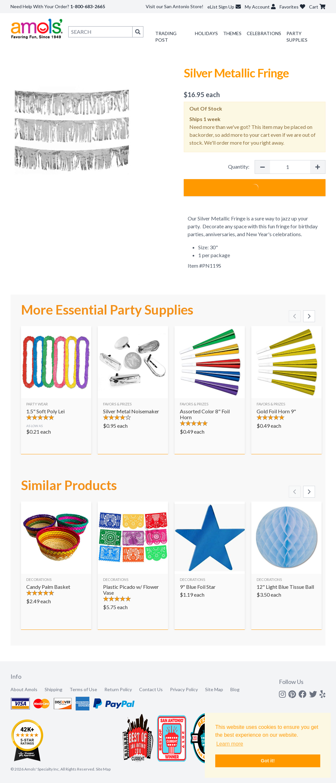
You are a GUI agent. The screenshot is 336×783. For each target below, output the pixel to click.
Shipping (53, 689)
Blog (235, 689)
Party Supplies (296, 37)
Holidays (206, 33)
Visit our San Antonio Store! (174, 6)
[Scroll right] (309, 316)
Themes (232, 33)
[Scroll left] (295, 316)
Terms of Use (83, 689)
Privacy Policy (184, 689)
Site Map (214, 689)
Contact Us (151, 689)
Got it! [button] (268, 760)
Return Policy (118, 689)
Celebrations (264, 33)
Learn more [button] (229, 744)
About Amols (23, 689)
